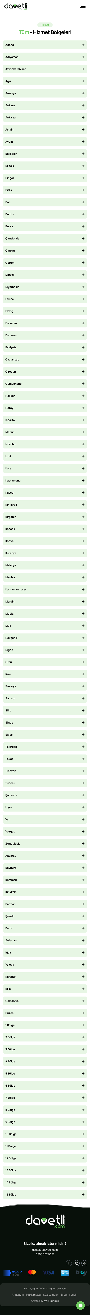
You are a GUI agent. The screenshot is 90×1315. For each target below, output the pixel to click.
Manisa (10, 577)
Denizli (9, 275)
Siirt (8, 710)
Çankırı (10, 250)
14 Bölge (10, 1182)
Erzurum (10, 335)
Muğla (9, 613)
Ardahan (11, 940)
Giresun (10, 371)
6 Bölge (10, 1085)
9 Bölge (10, 1122)
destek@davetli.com (45, 1250)
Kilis (8, 989)
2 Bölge (10, 1037)
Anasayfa (18, 1295)
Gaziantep (12, 359)
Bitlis (8, 190)
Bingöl (9, 178)
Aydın (9, 141)
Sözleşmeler (51, 1295)
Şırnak (9, 916)
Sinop (9, 722)
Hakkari (10, 396)
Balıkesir (11, 154)
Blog (64, 1295)
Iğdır (8, 952)
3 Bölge (10, 1049)
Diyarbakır (12, 287)
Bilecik (9, 166)
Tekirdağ (11, 747)
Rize (8, 674)
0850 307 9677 (45, 1254)
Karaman (11, 880)
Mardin (10, 601)
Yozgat (10, 831)
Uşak (8, 807)
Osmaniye (12, 1001)
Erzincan (11, 323)
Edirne (9, 299)
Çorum (9, 263)
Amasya (10, 93)
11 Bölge (10, 1146)
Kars (8, 468)
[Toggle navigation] (82, 6)
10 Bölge (11, 1134)
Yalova (9, 964)
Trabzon (10, 771)
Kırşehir (10, 517)
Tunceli (10, 783)
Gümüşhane (13, 384)
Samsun (10, 698)
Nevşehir (11, 638)
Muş (8, 626)
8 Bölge (10, 1110)
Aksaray (10, 856)
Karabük (10, 977)
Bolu (8, 202)
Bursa (9, 226)
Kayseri (10, 492)
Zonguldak (12, 843)
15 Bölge (10, 1194)
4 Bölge (10, 1061)
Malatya (10, 565)
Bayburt (10, 868)
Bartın (9, 928)
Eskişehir (11, 347)
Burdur (9, 214)
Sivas (9, 735)
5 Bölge (10, 1073)
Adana (9, 45)
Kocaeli (10, 529)
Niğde (9, 650)
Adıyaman (12, 57)
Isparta (10, 420)
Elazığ (9, 311)
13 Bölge (10, 1170)
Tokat (9, 759)
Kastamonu (13, 480)
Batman (10, 904)
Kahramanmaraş (16, 589)
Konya (9, 541)
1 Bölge (10, 1025)
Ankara (10, 105)
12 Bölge (10, 1158)
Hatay (9, 408)
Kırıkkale (11, 892)
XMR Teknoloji (51, 1300)
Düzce (9, 1013)
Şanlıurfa (11, 795)
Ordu (8, 662)
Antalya (10, 117)
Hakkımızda (33, 1295)
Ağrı (8, 81)
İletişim (73, 1295)
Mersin (10, 432)
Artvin (9, 129)
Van (7, 819)
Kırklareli (11, 505)
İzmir (8, 456)
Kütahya (10, 553)
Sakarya (10, 686)
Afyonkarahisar (15, 69)
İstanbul (10, 444)
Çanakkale (12, 238)
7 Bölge (10, 1098)
